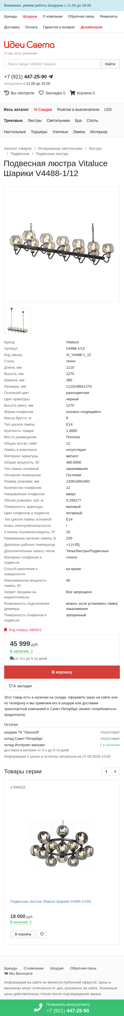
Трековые (13, 120)
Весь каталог (16, 109)
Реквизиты (109, 16)
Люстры (35, 120)
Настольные (15, 132)
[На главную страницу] (32, 45)
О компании (52, 16)
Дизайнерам (91, 27)
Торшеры (39, 132)
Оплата (31, 27)
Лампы (79, 132)
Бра (78, 120)
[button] (106, 772)
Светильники (58, 120)
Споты (92, 120)
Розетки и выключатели (78, 109)
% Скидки (43, 109)
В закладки (20, 686)
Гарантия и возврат (59, 27)
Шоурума (55, 5)
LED (108, 109)
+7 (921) (25, 77)
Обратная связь (81, 16)
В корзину (62, 672)
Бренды (10, 16)
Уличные (60, 132)
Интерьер (99, 132)
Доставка (12, 27)
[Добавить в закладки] (42, 934)
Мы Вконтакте (18, 973)
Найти (110, 64)
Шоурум (30, 16)
